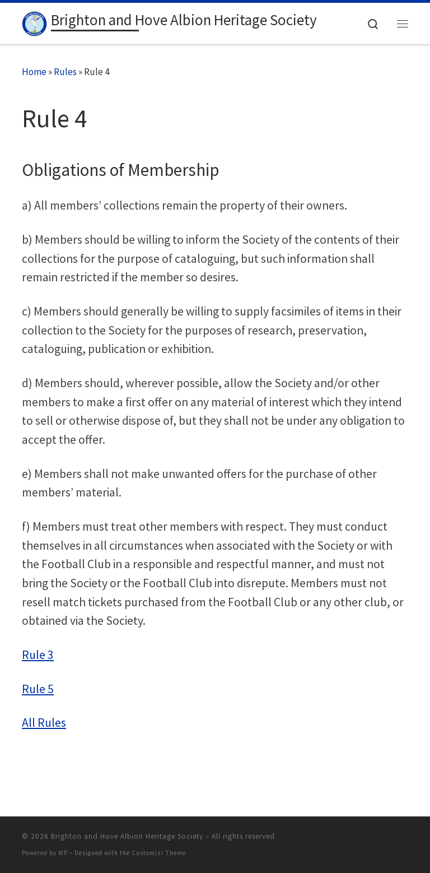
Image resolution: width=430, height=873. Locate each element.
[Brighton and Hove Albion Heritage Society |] (34, 21)
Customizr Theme (159, 853)
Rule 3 (38, 654)
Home (34, 72)
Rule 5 (38, 688)
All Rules (44, 722)
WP (63, 853)
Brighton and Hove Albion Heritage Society (127, 836)
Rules (65, 72)
